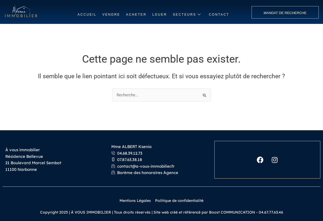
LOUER (159, 14)
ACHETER (136, 14)
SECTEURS (187, 14)
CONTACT (219, 14)
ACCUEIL (87, 14)
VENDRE (111, 14)
